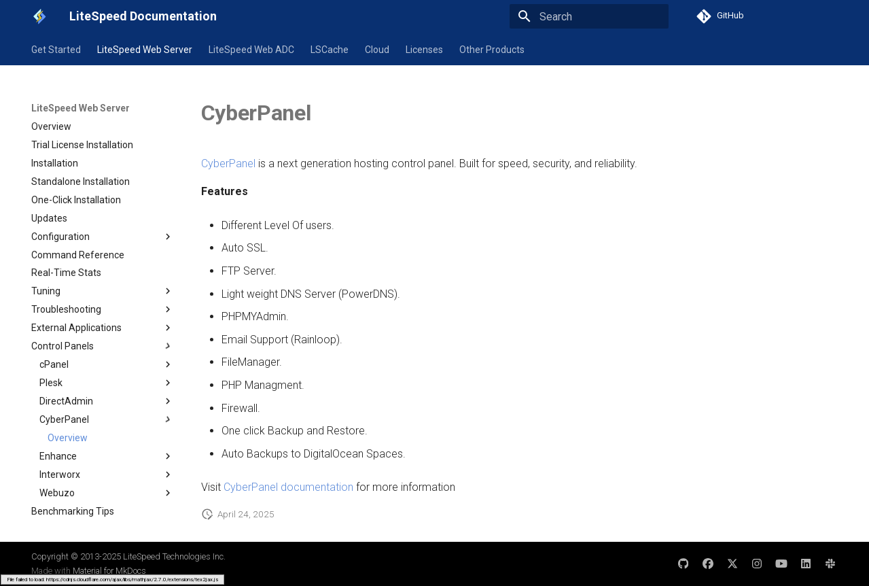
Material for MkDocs (109, 571)
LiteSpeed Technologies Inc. (174, 556)
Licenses (424, 49)
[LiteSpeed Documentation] (39, 16)
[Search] (589, 16)
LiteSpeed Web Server (144, 49)
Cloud (377, 49)
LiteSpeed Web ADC (251, 49)
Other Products (492, 49)
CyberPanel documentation (288, 487)
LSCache (330, 49)
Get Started (56, 49)
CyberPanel (228, 163)
